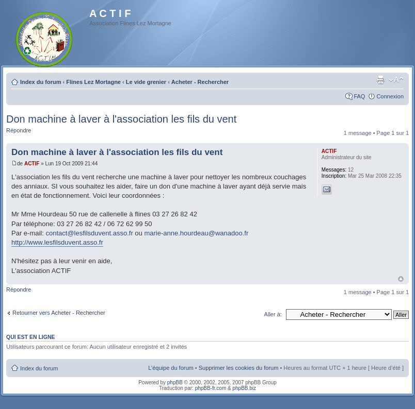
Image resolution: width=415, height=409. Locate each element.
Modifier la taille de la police (396, 79)
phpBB (175, 382)
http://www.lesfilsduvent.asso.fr (57, 242)
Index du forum (40, 82)
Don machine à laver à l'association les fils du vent (121, 119)
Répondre (18, 130)
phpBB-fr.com (211, 388)
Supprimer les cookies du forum (239, 368)
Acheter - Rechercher (200, 82)
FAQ (359, 96)
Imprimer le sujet (380, 79)
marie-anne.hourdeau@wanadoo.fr (196, 233)
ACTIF (31, 163)
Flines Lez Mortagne (93, 82)
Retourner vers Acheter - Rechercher (58, 313)
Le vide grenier (146, 82)
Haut (401, 279)
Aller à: (273, 314)
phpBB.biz (244, 388)
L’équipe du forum (170, 368)
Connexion (390, 96)
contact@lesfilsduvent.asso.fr (89, 233)
